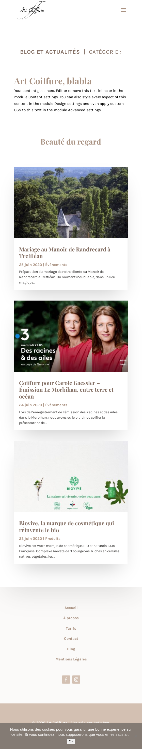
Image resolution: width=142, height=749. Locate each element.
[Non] (135, 736)
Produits (52, 538)
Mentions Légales (71, 659)
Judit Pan (101, 722)
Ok (71, 741)
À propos (71, 618)
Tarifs (71, 628)
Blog (71, 649)
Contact (71, 638)
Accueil (71, 607)
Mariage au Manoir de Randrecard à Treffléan (64, 252)
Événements (56, 264)
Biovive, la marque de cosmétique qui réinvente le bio (66, 526)
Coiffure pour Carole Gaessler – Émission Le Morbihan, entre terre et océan (66, 389)
